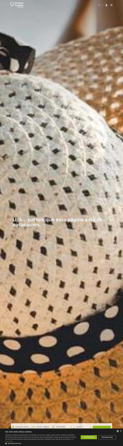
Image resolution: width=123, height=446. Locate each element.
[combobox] (100, 5)
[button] (41, 443)
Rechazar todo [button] (107, 437)
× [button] (120, 431)
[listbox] (118, 431)
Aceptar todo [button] (89, 437)
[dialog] (61, 437)
